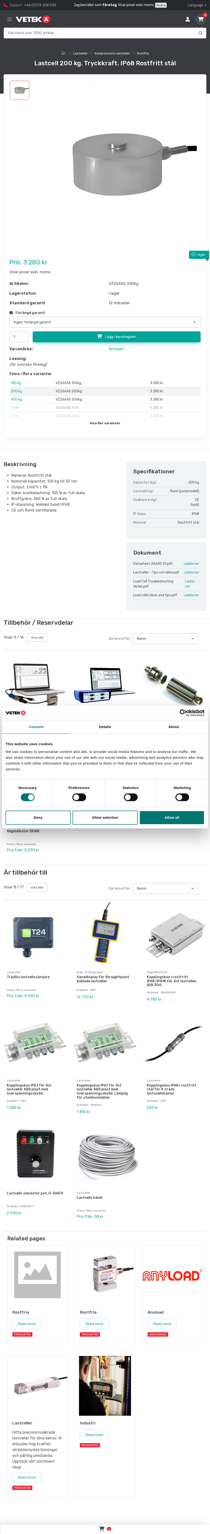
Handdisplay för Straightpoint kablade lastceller (103, 979)
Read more (27, 1324)
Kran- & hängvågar (90, 972)
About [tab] (173, 727)
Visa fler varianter (105, 423)
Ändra (160, 5)
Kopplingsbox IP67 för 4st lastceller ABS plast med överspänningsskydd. (29, 1089)
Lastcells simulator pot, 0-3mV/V (35, 1193)
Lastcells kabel (89, 1198)
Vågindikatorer (157, 972)
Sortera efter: (120, 639)
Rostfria (143, 53)
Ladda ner (191, 564)
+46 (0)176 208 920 (40, 5)
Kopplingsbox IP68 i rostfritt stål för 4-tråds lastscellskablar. (171, 1089)
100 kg (16, 383)
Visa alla (37, 637)
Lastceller (80, 53)
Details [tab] (105, 727)
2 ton (15, 416)
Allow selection (105, 817)
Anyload (116, 349)
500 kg (16, 399)
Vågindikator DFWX (23, 831)
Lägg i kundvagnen (116, 337)
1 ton (15, 408)
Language (195, 5)
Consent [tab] (36, 727)
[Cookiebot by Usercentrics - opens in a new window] (183, 712)
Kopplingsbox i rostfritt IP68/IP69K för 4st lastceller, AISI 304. (172, 981)
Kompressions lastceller (112, 53)
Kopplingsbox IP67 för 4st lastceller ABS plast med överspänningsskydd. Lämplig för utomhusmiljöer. (102, 1091)
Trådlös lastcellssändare (28, 977)
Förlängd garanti (27, 313)
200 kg (16, 391)
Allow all (172, 817)
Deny (38, 817)
